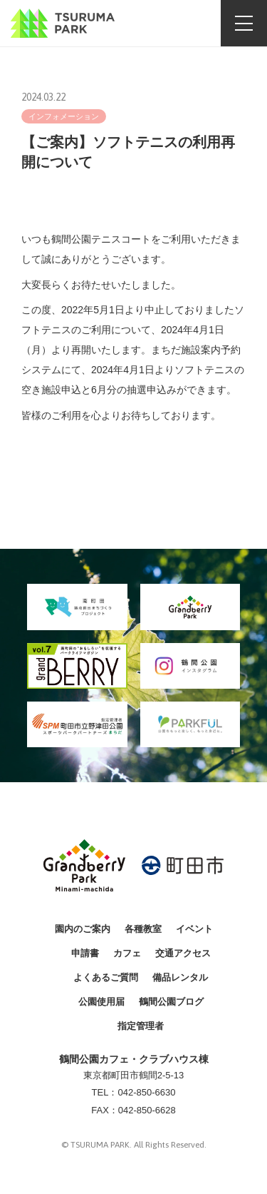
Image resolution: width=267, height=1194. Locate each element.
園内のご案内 (82, 929)
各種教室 (143, 929)
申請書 (85, 953)
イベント (194, 929)
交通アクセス (183, 953)
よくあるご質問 (105, 977)
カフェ (127, 953)
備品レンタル (180, 977)
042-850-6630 (146, 1092)
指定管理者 (140, 1026)
